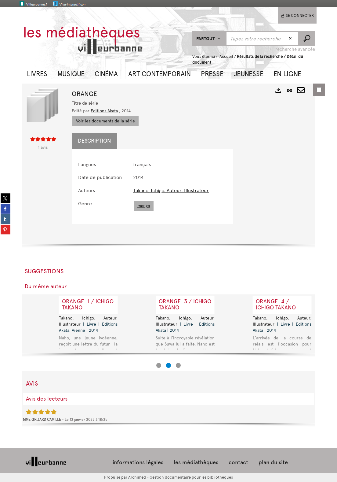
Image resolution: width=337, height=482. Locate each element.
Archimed (137, 477)
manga (143, 205)
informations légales (138, 462)
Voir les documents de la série (105, 121)
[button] (37, 73)
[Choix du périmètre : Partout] (209, 38)
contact (238, 462)
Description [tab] (94, 140)
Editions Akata (104, 111)
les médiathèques (196, 462)
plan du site (273, 462)
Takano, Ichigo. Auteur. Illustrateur (171, 190)
